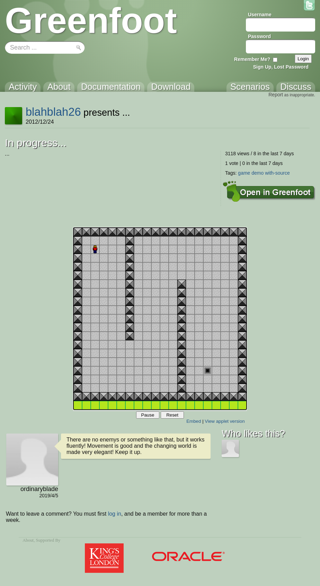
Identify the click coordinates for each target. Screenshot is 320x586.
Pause (147, 415)
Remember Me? (252, 59)
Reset (172, 415)
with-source (277, 173)
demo (257, 173)
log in (114, 514)
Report (275, 94)
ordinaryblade (39, 489)
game (244, 173)
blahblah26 (53, 111)
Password (259, 36)
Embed (193, 421)
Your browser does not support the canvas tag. (160, 319)
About (28, 540)
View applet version (225, 421)
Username (260, 14)
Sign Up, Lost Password (281, 67)
